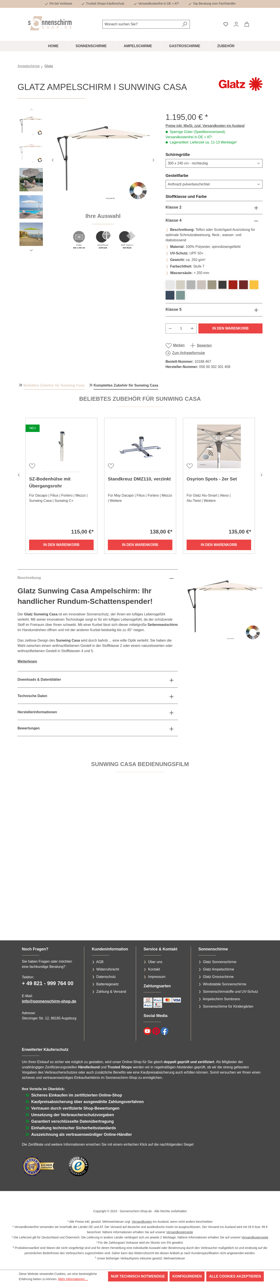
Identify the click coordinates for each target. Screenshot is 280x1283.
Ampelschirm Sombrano (221, 999)
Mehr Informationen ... (73, 1279)
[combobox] (141, 24)
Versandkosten (142, 1221)
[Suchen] (185, 24)
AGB (99, 962)
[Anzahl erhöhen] (192, 328)
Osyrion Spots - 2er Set (212, 478)
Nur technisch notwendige (138, 1276)
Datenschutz (106, 977)
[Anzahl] (181, 328)
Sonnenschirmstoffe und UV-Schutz (230, 991)
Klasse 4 (174, 220)
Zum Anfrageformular (188, 353)
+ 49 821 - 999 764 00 (48, 983)
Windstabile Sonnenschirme (224, 984)
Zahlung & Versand (111, 991)
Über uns (155, 962)
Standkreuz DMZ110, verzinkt (139, 478)
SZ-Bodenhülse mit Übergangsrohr (50, 482)
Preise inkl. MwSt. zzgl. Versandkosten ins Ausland (205, 126)
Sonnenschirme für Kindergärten (228, 1006)
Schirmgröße (188, 154)
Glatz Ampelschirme (218, 969)
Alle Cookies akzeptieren (235, 1276)
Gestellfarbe (187, 175)
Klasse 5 (174, 309)
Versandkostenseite (179, 1232)
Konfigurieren (187, 1276)
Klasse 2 (174, 207)
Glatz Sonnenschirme (219, 962)
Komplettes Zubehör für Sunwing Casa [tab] (126, 385)
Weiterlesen (27, 661)
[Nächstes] (153, 159)
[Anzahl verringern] (170, 328)
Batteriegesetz (107, 984)
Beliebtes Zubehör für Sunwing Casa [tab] (53, 385)
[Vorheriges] (52, 159)
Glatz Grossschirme (218, 977)
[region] (87, 183)
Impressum (156, 977)
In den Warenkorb (230, 328)
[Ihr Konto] (236, 24)
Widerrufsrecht (107, 969)
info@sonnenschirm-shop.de (49, 1001)
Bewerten (204, 345)
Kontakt (154, 969)
